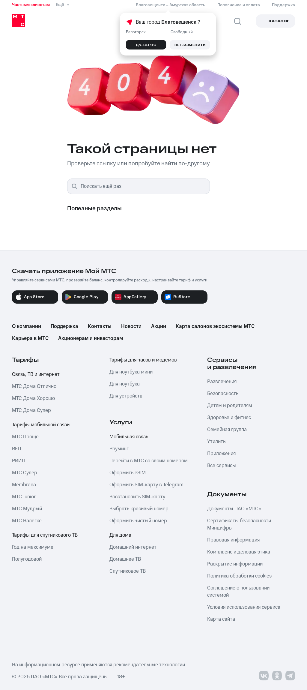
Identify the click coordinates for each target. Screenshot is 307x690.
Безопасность (222, 393)
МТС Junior (24, 496)
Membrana (24, 484)
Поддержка (64, 326)
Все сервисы (221, 465)
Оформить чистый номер (138, 520)
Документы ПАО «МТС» (234, 508)
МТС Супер (24, 472)
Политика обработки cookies (239, 576)
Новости (131, 326)
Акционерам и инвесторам (90, 338)
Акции (158, 326)
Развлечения (222, 381)
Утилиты (217, 441)
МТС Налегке (27, 520)
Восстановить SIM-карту (137, 496)
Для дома (120, 535)
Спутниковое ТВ (127, 571)
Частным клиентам (31, 5)
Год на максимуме (32, 547)
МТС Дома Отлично (34, 386)
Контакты (100, 326)
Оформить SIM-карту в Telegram (146, 484)
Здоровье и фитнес (229, 417)
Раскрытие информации (235, 564)
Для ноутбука (124, 384)
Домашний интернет (132, 547)
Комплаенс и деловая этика (238, 552)
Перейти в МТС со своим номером (148, 460)
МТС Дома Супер (31, 410)
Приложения (221, 453)
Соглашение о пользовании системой (238, 591)
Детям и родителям (229, 405)
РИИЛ (18, 460)
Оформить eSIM (127, 472)
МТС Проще (25, 436)
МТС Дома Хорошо (33, 398)
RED (16, 448)
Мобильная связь (128, 436)
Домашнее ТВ (125, 559)
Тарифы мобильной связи (41, 424)
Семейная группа (227, 429)
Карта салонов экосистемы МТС (215, 326)
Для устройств (125, 396)
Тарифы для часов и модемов (143, 360)
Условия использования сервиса (243, 607)
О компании (26, 326)
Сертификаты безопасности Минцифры (239, 524)
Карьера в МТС (30, 338)
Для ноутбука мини (131, 372)
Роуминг (119, 448)
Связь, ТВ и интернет (36, 374)
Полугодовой (27, 559)
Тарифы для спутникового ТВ (45, 535)
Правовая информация (233, 540)
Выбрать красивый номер (138, 508)
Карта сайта (221, 619)
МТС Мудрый (27, 508)
